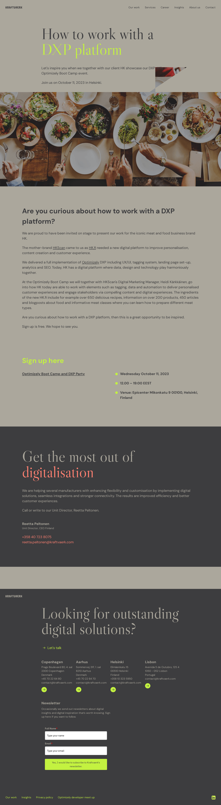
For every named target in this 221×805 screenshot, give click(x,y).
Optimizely (90, 262)
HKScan (59, 247)
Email (48, 743)
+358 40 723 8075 (36, 537)
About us (194, 7)
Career (165, 7)
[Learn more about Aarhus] (78, 689)
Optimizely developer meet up (76, 797)
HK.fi (92, 247)
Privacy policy (44, 797)
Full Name (51, 728)
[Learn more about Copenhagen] (44, 689)
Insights (179, 7)
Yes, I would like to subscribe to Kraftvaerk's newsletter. (76, 764)
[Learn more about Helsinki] (113, 689)
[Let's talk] (51, 647)
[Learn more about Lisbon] (147, 685)
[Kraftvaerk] (14, 8)
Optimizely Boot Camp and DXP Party (53, 374)
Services (150, 7)
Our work (134, 7)
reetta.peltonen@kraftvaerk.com (48, 542)
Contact (210, 7)
